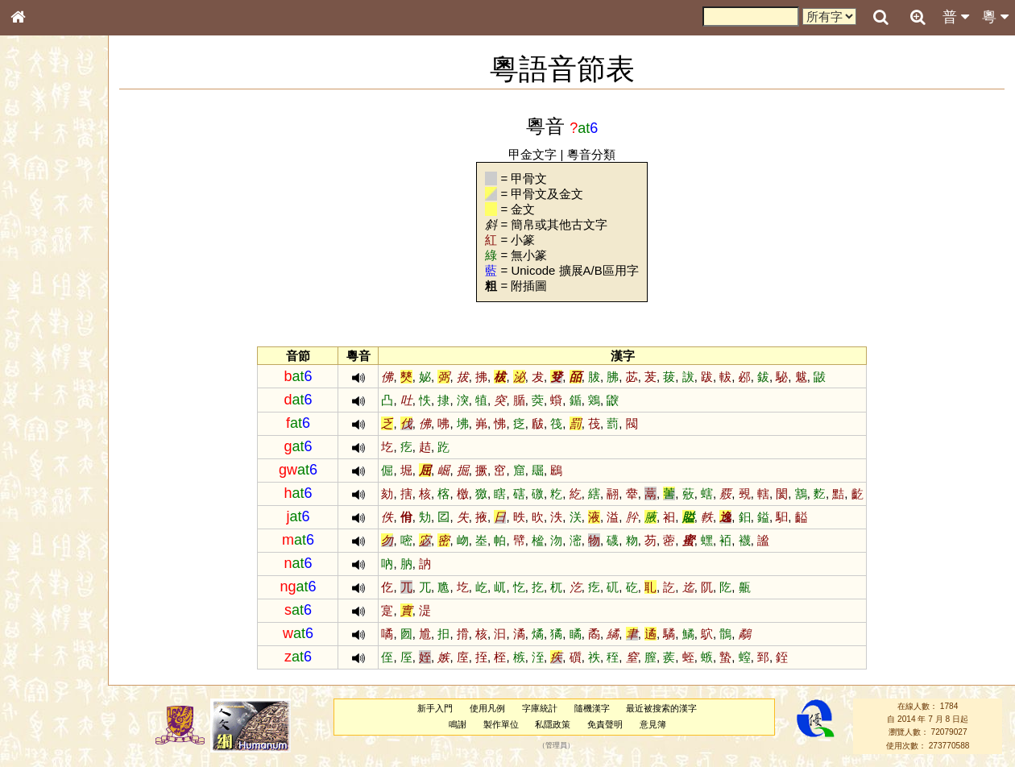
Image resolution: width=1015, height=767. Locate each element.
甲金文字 (548, 154)
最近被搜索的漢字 (675, 708)
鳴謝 (471, 724)
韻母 (54, 423)
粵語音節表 (44, 315)
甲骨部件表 (44, 244)
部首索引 (39, 215)
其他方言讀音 (49, 452)
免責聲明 (618, 724)
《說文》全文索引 (58, 495)
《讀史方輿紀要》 (58, 510)
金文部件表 (44, 259)
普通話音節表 (49, 438)
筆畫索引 (39, 229)
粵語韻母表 (44, 345)
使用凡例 (501, 708)
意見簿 (666, 724)
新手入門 (449, 708)
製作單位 (514, 724)
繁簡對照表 (44, 539)
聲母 (32, 423)
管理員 (570, 745)
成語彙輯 (39, 524)
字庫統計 (553, 708)
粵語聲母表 (44, 330)
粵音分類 (606, 154)
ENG (71, 177)
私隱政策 (567, 724)
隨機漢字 (606, 708)
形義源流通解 (49, 274)
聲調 (76, 423)
